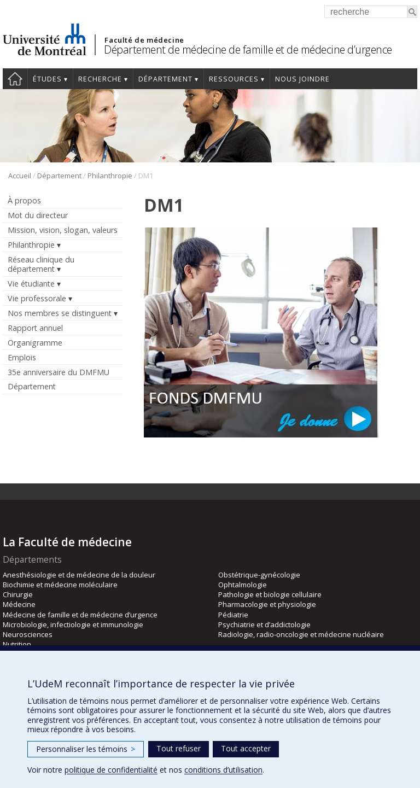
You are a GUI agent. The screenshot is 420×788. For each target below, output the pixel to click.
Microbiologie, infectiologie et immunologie (73, 624)
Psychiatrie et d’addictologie (264, 624)
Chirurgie (18, 594)
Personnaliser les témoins (85, 749)
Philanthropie (110, 175)
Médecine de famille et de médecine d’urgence (80, 615)
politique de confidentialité (111, 769)
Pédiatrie (233, 615)
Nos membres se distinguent (60, 313)
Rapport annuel (35, 328)
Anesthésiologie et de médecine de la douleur (79, 575)
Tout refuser (178, 748)
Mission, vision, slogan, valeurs (63, 230)
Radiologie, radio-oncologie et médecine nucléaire (301, 634)
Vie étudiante (31, 283)
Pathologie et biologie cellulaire (270, 594)
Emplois (22, 357)
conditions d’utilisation (223, 769)
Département (165, 79)
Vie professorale (37, 298)
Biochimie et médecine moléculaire (60, 584)
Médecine (19, 604)
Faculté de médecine (144, 40)
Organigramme (35, 342)
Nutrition (17, 644)
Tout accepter (246, 748)
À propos (24, 200)
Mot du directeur (38, 215)
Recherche (100, 79)
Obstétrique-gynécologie (259, 575)
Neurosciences (27, 634)
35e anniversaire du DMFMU (58, 372)
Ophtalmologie (242, 584)
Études (47, 79)
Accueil (15, 78)
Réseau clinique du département (41, 264)
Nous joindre (302, 79)
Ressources (234, 79)
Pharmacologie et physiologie (267, 604)
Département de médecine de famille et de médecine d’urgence (248, 49)
